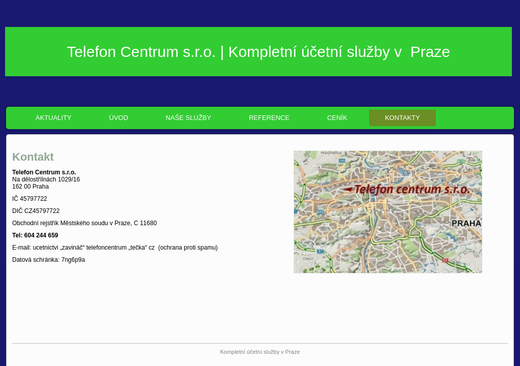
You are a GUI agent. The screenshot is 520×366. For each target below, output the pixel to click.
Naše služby (188, 117)
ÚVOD (118, 117)
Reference (269, 117)
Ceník (337, 117)
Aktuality (54, 117)
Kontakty (402, 117)
